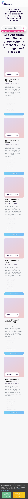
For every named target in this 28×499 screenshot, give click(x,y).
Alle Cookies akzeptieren (6, 495)
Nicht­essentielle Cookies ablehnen (19, 495)
